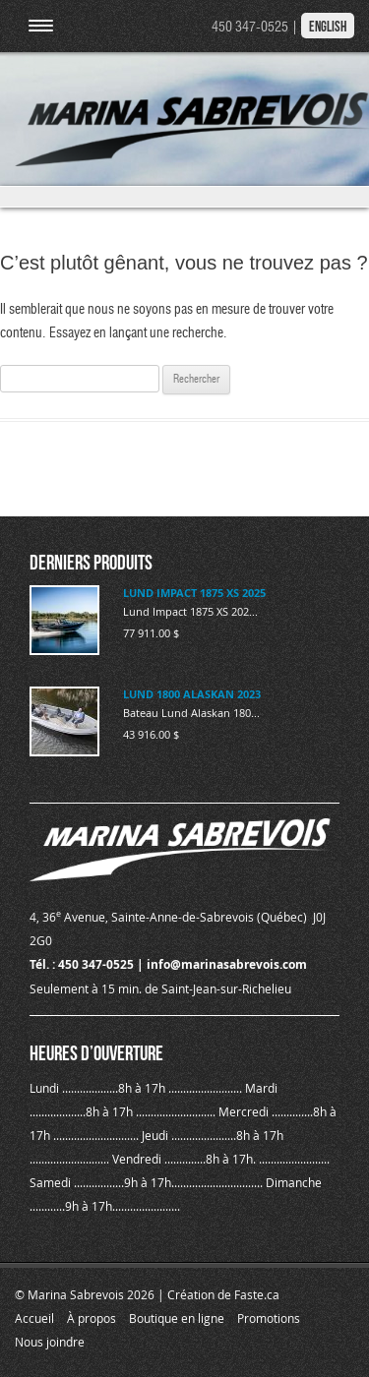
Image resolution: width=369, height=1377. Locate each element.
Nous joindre (50, 1341)
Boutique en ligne (176, 1318)
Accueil (34, 1318)
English (327, 26)
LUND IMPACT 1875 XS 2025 (194, 592)
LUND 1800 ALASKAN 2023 (192, 694)
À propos (91, 1318)
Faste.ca (256, 1294)
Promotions (268, 1318)
